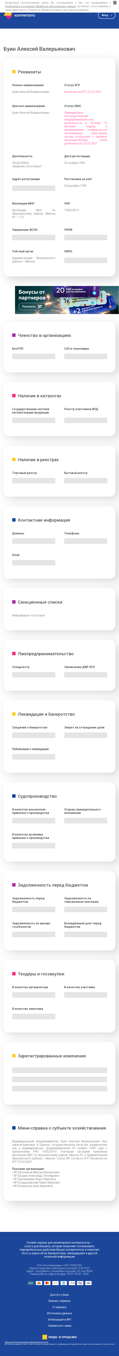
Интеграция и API (59, 1319)
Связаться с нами (59, 1325)
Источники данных (59, 1313)
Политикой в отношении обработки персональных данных (40, 6)
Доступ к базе (59, 1294)
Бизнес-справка (59, 1301)
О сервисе (59, 1307)
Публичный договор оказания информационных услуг (26, 1342)
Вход (105, 15)
